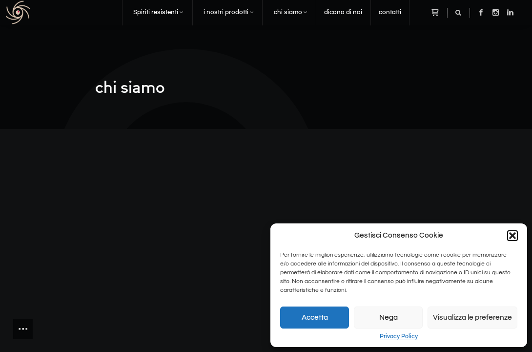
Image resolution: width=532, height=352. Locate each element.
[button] (512, 236)
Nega (388, 317)
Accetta (315, 317)
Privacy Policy (399, 336)
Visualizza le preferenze (472, 317)
